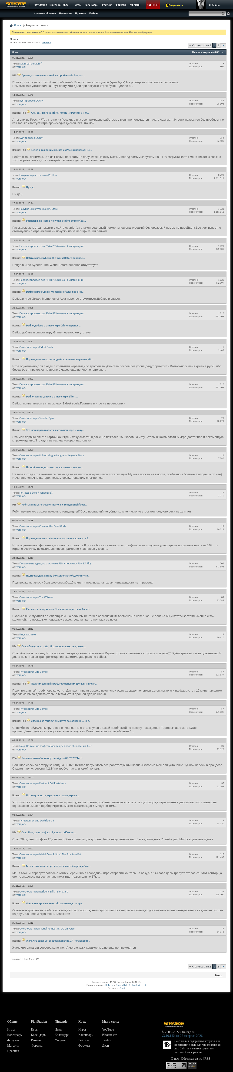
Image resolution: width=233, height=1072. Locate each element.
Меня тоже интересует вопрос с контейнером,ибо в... (58, 866)
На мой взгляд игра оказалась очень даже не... (54, 467)
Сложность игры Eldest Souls (36, 347)
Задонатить (176, 5)
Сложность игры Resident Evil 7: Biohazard (43, 891)
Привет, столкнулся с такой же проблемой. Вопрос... (53, 75)
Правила (13, 1051)
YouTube (108, 1029)
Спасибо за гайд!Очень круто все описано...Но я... (61, 721)
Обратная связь (191, 1058)
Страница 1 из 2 (201, 45)
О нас (175, 1058)
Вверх (219, 975)
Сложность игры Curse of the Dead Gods (42, 526)
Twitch (106, 1040)
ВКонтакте (109, 1035)
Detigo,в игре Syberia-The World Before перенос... (55, 258)
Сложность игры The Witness (36, 597)
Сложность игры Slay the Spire (36, 418)
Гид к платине (27, 634)
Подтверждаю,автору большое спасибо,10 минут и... (58, 575)
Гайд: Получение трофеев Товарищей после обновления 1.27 (55, 746)
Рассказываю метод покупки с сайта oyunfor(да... (56, 220)
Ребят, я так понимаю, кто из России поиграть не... (61, 150)
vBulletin (108, 985)
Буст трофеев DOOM (31, 100)
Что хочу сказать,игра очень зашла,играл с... (53, 795)
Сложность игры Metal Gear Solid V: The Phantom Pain (50, 854)
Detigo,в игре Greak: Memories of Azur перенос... (55, 291)
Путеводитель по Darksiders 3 (36, 820)
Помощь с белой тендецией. (36, 492)
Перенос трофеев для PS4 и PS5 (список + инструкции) (51, 246)
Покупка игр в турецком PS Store (38, 175)
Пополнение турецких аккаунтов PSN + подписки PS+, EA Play (55, 563)
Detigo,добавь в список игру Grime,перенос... (53, 325)
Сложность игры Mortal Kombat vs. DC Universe (46, 928)
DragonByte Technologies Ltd (131, 985)
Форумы (13, 1040)
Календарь (14, 1035)
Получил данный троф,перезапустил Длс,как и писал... (64, 683)
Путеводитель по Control (33, 671)
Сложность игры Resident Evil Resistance (42, 783)
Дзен (105, 1045)
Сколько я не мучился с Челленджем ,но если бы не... (58, 609)
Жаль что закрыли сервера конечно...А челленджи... (58, 940)
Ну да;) (30, 187)
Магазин (13, 1045)
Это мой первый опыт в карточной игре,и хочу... (55, 430)
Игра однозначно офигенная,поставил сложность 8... (58, 538)
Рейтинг (36, 1040)
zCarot (122, 988)
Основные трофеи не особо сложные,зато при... (55, 903)
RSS (207, 1058)
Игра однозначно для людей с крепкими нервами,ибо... (60, 359)
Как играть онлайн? (30, 63)
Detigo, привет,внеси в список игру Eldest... (52, 396)
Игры (11, 1029)
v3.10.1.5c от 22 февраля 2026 (182, 1036)
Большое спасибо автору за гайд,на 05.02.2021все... (53, 758)
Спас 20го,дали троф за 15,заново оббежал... (49, 832)
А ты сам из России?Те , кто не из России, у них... (60, 112)
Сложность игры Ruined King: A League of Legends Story (51, 455)
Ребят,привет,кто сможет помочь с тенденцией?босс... (55, 504)
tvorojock (21, 66)
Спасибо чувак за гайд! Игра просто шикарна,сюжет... (54, 646)
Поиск (17, 25)
